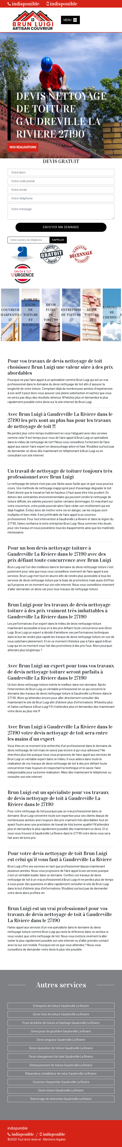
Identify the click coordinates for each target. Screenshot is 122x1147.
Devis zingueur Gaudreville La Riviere (61, 1039)
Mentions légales (54, 1139)
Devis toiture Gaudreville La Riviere (61, 1090)
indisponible (23, 4)
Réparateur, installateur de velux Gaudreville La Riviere (61, 1073)
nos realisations (23, 147)
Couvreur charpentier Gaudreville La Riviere (61, 1082)
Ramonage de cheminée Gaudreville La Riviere (61, 1099)
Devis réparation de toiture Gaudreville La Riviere (61, 1048)
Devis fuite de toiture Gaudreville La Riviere (61, 1014)
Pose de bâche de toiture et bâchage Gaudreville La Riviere (61, 1023)
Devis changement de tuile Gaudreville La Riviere (61, 1056)
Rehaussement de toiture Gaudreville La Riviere (61, 1065)
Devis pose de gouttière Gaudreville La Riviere (61, 1031)
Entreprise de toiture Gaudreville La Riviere (61, 1006)
